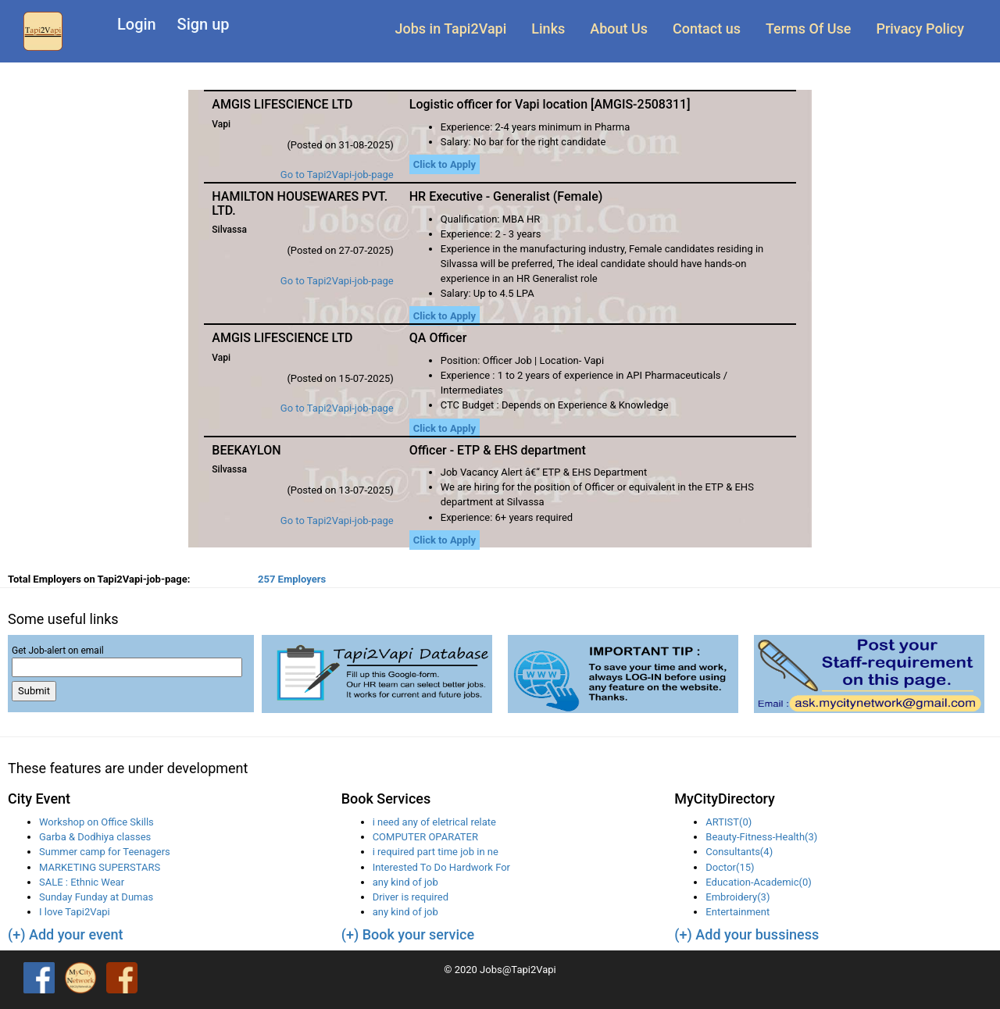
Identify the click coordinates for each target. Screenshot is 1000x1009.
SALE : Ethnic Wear (81, 882)
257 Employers (292, 579)
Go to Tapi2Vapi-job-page (337, 174)
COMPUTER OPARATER (425, 837)
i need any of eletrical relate (434, 822)
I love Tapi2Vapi (74, 912)
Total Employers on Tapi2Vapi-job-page (99, 579)
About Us (619, 28)
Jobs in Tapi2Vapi (451, 28)
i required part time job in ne (435, 851)
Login (136, 24)
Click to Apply (444, 164)
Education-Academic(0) (758, 882)
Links (548, 28)
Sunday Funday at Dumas (96, 897)
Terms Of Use (808, 28)
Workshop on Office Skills (96, 822)
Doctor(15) (729, 867)
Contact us (707, 28)
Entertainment (737, 912)
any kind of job (405, 882)
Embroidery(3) (737, 897)
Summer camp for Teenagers (104, 851)
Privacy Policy (920, 28)
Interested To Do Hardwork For (441, 867)
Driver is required (410, 897)
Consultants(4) (739, 851)
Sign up (203, 24)
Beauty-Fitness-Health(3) (761, 837)
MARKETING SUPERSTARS (99, 867)
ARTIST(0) (728, 822)
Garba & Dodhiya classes (95, 837)
